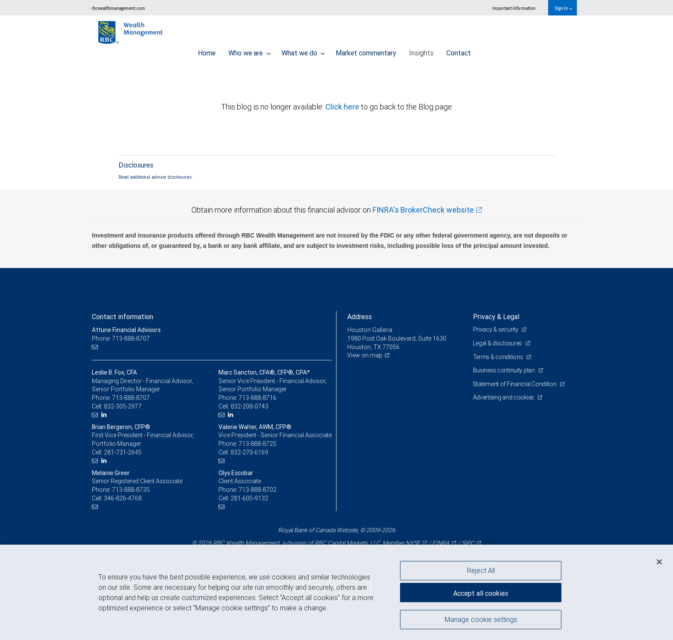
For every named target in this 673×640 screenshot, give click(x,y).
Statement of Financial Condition (515, 384)
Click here (343, 107)
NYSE (413, 543)
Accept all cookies (480, 592)
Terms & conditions (498, 357)
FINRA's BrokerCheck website (423, 210)
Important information (514, 8)
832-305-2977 (123, 406)
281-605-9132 (249, 498)
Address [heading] (359, 316)
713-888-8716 (257, 398)
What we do (303, 50)
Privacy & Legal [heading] (496, 316)
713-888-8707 (131, 398)
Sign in (563, 8)
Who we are (249, 50)
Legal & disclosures (498, 343)
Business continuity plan (504, 370)
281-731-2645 (123, 452)
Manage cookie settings (481, 620)
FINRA (440, 543)
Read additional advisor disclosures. (155, 177)
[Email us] (96, 347)
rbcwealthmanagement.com (118, 8)
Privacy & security (496, 329)
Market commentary (366, 50)
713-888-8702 (257, 490)
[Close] (659, 561)
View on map (364, 355)
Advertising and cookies (504, 397)
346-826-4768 (123, 498)
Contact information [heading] (122, 316)
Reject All (481, 570)
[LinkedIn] (105, 415)
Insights (421, 50)
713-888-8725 (257, 444)
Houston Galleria (369, 330)
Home (206, 50)
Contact (458, 50)
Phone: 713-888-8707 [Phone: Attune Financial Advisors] (121, 338)
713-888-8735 (131, 490)
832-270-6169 (249, 452)
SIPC (467, 543)
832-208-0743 (249, 406)
